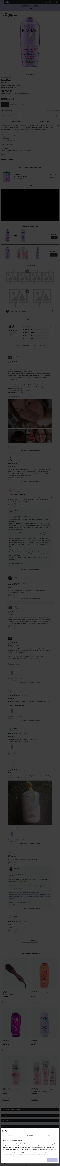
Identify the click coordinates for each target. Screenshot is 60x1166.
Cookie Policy (52, 1154)
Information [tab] (30, 1135)
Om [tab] (49, 1135)
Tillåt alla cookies (52, 1160)
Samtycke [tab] (10, 1135)
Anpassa (41, 1160)
